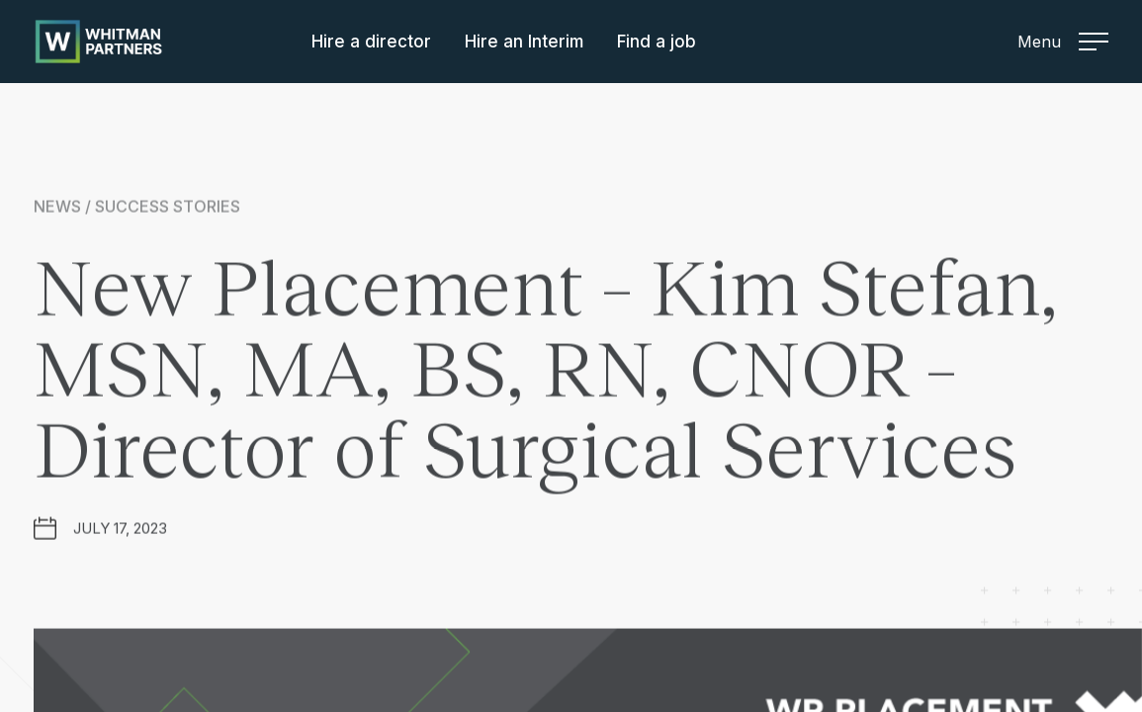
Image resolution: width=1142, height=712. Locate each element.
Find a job (656, 41)
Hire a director (371, 41)
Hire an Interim (524, 41)
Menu (1062, 41)
